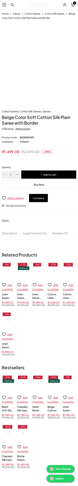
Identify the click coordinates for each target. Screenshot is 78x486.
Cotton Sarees (32, 13)
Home (5, 13)
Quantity (6, 167)
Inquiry (57, 478)
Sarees (16, 13)
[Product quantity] (11, 174)
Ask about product (16, 205)
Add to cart (49, 174)
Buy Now (39, 184)
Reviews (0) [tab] (60, 233)
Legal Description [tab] (35, 233)
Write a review (22, 128)
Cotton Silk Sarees (55, 13)
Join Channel (60, 469)
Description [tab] (10, 233)
